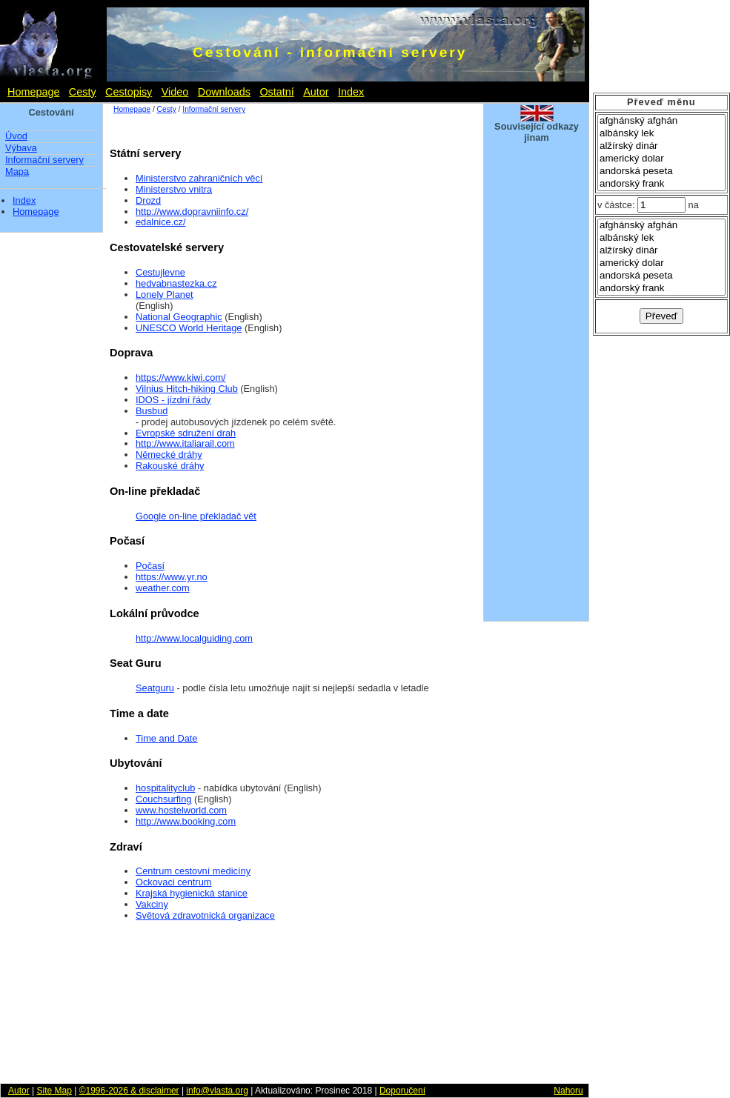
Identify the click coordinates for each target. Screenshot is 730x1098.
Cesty (82, 92)
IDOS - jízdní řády (173, 399)
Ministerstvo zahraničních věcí (199, 178)
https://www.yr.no (172, 576)
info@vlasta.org (217, 1090)
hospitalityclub (165, 787)
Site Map (53, 1090)
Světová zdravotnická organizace (205, 915)
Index (351, 92)
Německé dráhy (169, 454)
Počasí (150, 565)
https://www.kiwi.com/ (181, 377)
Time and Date (166, 738)
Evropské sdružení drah (186, 433)
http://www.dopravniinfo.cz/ (192, 211)
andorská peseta (661, 171)
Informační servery (44, 159)
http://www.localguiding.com (194, 638)
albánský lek (661, 133)
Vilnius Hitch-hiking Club (187, 388)
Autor (315, 92)
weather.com (163, 587)
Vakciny (152, 904)
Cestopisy (128, 92)
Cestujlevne (160, 272)
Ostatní (276, 92)
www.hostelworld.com (181, 810)
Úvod (16, 136)
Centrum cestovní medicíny (193, 870)
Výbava (21, 147)
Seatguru (155, 687)
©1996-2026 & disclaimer (129, 1090)
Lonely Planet (164, 294)
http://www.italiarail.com (185, 443)
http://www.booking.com (186, 821)
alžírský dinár (661, 146)
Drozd (148, 200)
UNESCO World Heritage (189, 327)
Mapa (17, 171)
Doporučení (402, 1090)
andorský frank (661, 184)
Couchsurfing (163, 799)
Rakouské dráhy (170, 465)
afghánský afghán (661, 121)
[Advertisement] (536, 391)
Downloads (224, 92)
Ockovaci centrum (173, 882)
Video (175, 92)
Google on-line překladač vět (196, 516)
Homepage (33, 92)
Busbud (151, 410)
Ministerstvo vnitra (174, 189)
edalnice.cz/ (161, 221)
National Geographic (179, 316)
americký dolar (661, 159)
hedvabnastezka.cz (176, 283)
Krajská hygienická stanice (192, 893)
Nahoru (568, 1090)
